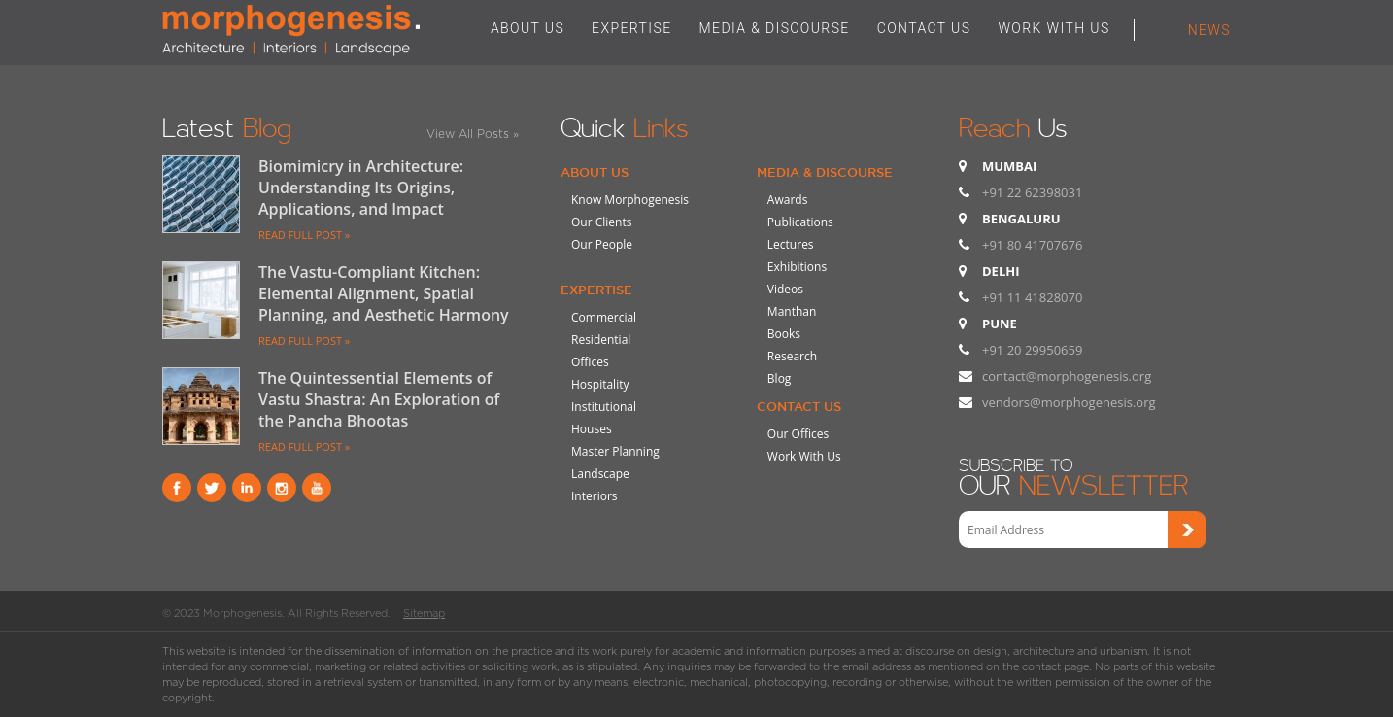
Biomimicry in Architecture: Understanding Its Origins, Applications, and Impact (360, 187)
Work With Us (804, 456)
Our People (601, 244)
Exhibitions (797, 266)
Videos (785, 289)
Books (783, 333)
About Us (595, 172)
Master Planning (615, 451)
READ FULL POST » (304, 234)
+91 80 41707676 (1032, 245)
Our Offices (798, 434)
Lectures (790, 244)
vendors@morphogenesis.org (1069, 402)
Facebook (176, 487)
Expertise (596, 289)
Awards (787, 199)
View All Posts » (472, 133)
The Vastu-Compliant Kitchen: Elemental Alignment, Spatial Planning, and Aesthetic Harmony (383, 293)
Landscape (600, 473)
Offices (590, 362)
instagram (281, 487)
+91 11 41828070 (1032, 297)
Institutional (603, 406)
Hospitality (600, 384)
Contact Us (799, 406)
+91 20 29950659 (1032, 349)
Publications (800, 222)
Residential (600, 339)
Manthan (791, 311)
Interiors (594, 496)
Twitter (211, 487)
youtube (316, 487)
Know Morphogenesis (630, 199)
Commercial (603, 317)
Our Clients (601, 222)
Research (792, 356)
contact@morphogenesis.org (1066, 376)
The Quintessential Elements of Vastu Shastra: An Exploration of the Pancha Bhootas (378, 399)
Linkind (246, 487)
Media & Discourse (825, 172)
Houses (591, 429)
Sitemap (424, 613)
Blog (779, 378)
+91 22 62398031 (1032, 192)
